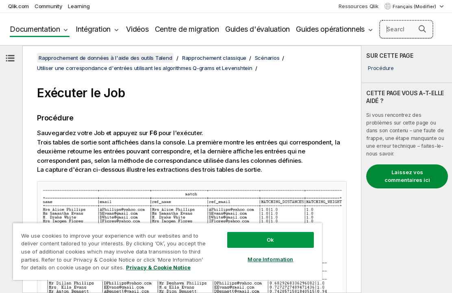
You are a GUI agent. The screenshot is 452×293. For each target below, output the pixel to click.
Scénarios (267, 58)
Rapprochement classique (214, 58)
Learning (78, 6)
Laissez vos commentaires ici (407, 176)
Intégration (93, 29)
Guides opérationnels (330, 29)
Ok (231, 233)
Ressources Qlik (358, 6)
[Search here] (406, 29)
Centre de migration (187, 29)
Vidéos (137, 29)
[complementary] (406, 169)
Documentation (35, 29)
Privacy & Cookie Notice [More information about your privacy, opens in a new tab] (131, 269)
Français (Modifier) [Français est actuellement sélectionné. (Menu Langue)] (415, 6)
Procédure (381, 68)
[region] (144, 248)
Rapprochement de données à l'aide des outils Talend (105, 58)
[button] (422, 29)
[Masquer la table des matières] (10, 58)
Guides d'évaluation (257, 29)
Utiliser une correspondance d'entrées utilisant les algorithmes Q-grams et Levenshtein (144, 68)
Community (49, 6)
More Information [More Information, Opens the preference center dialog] (231, 253)
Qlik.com (18, 6)
